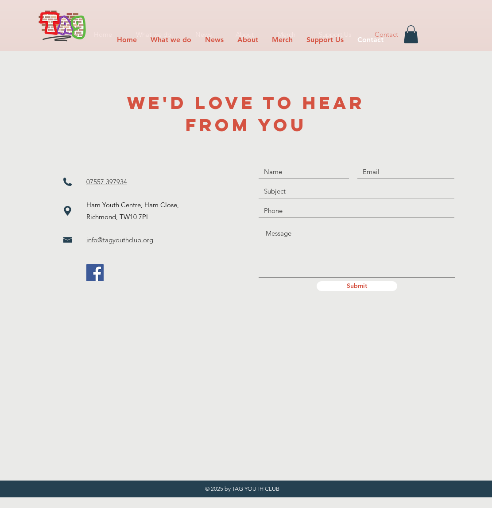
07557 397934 (106, 182)
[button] (171, 40)
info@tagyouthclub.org (119, 240)
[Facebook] (95, 272)
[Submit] (357, 286)
